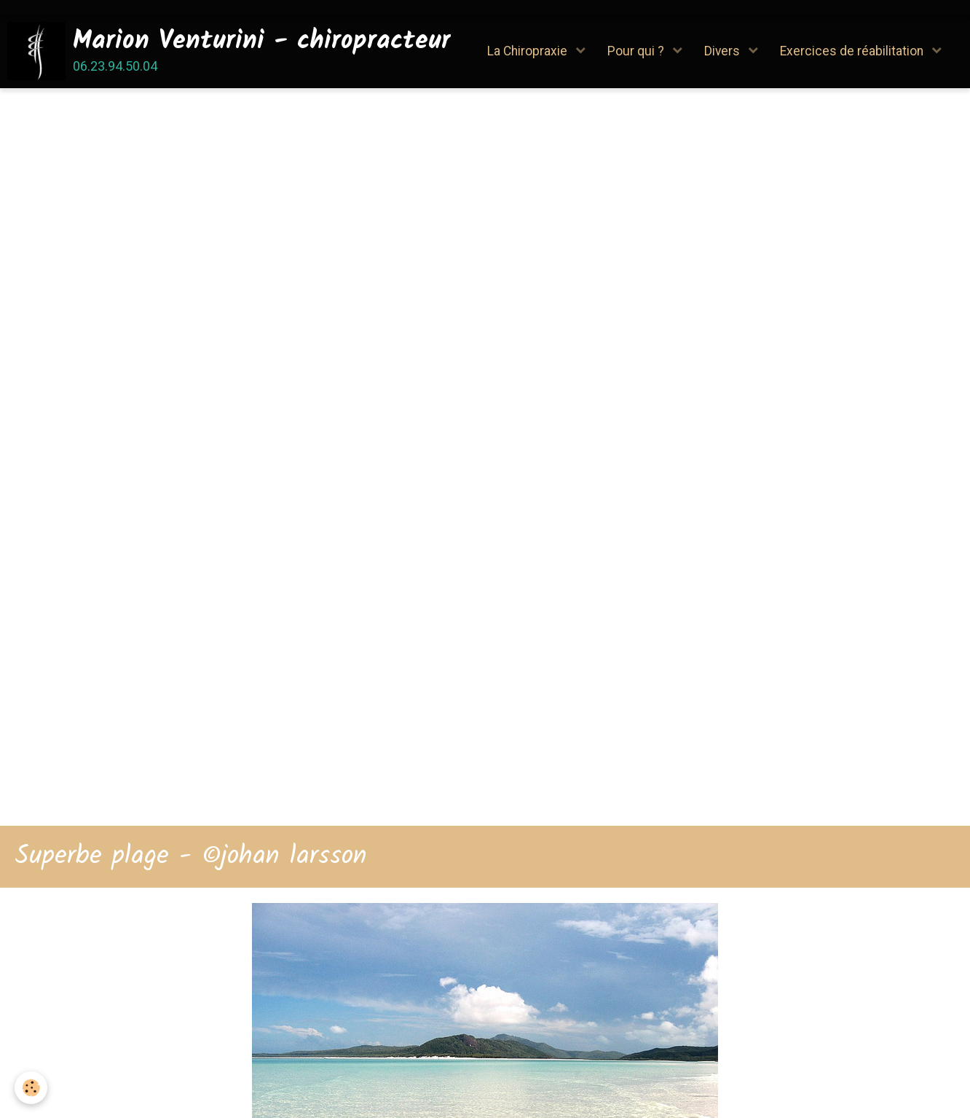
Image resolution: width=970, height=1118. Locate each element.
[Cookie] (31, 1087)
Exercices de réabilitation (853, 51)
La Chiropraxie (528, 51)
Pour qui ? (637, 51)
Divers (723, 51)
